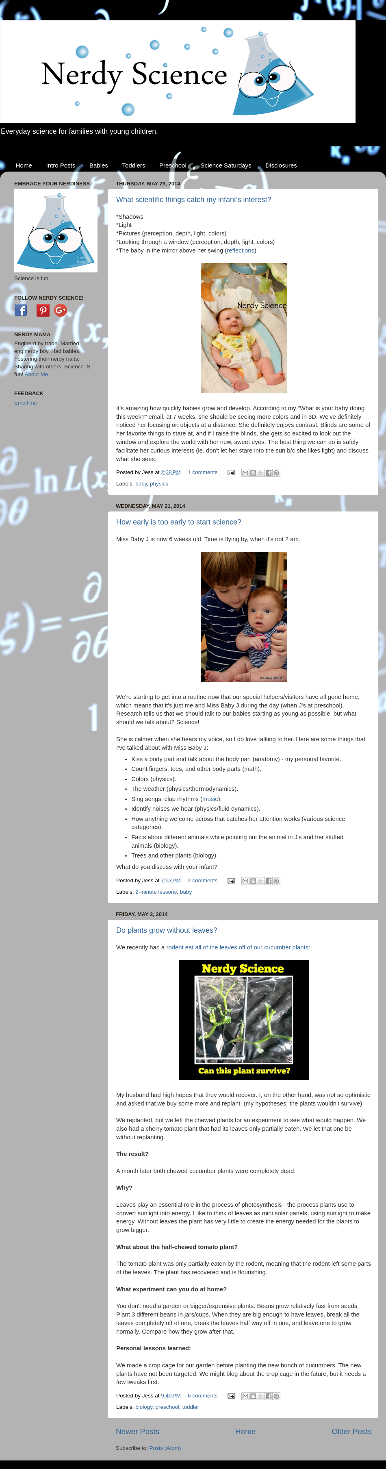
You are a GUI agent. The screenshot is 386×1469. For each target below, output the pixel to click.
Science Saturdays (226, 165)
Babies (98, 165)
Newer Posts (137, 1431)
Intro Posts (61, 165)
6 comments (203, 1396)
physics (159, 484)
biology (143, 1407)
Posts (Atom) (165, 1448)
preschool (168, 1407)
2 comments (203, 880)
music (210, 799)
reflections (240, 250)
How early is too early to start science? (178, 522)
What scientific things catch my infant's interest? (193, 200)
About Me (36, 374)
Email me (25, 403)
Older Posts (352, 1431)
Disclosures (281, 165)
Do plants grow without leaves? (166, 930)
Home (24, 165)
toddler (190, 1407)
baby (141, 484)
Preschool (172, 165)
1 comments (203, 472)
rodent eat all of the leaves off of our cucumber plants (238, 947)
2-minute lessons (156, 892)
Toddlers (133, 165)
